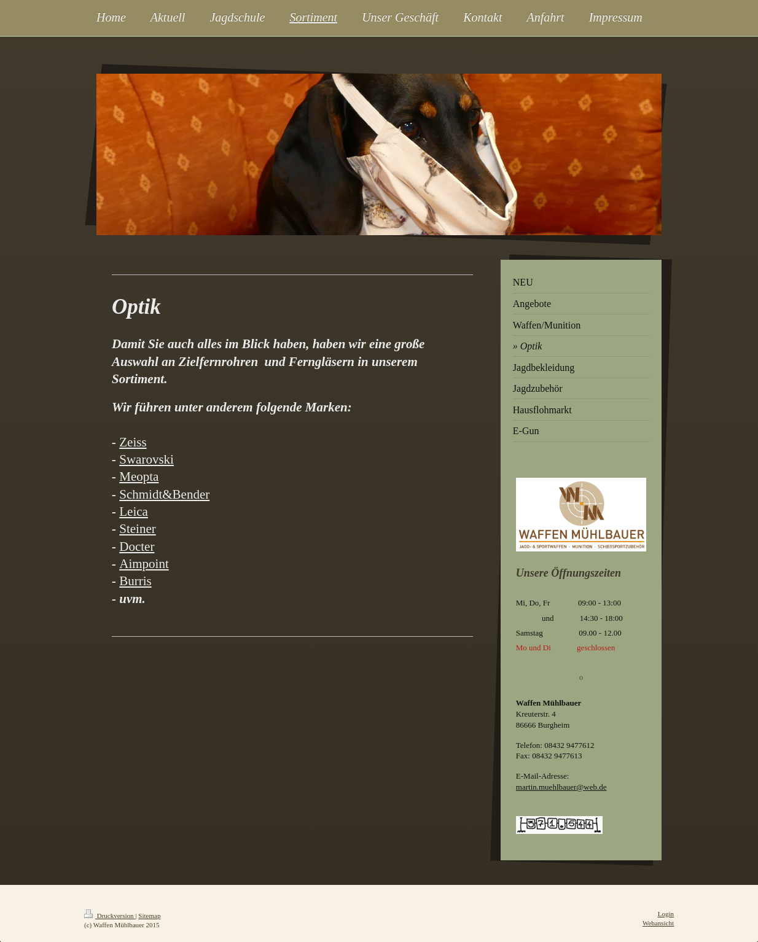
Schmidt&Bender (164, 494)
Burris (135, 581)
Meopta (138, 476)
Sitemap (149, 915)
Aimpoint (144, 563)
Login (666, 913)
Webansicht (658, 923)
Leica (133, 511)
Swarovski (146, 459)
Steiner (137, 528)
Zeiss (132, 442)
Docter (136, 546)
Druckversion (109, 915)
